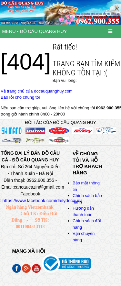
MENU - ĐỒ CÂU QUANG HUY (34, 31)
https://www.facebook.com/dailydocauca (43, 200)
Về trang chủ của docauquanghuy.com (37, 91)
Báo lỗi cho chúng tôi (20, 97)
